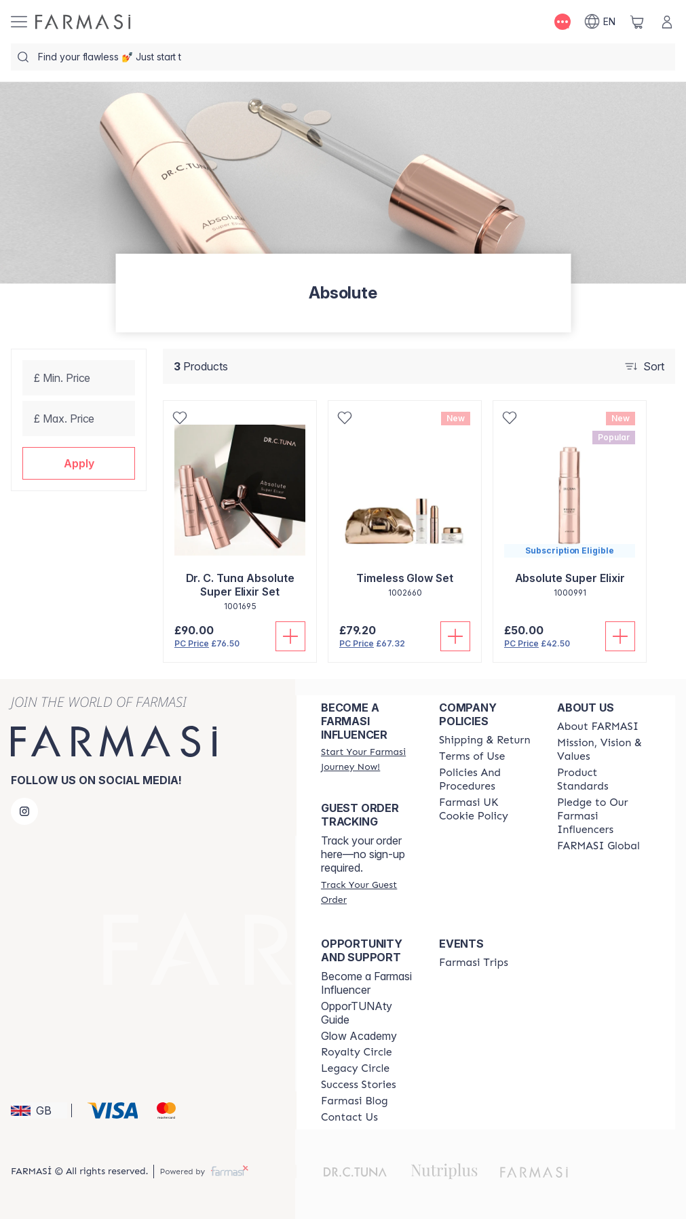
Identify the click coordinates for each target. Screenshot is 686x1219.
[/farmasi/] (82, 22)
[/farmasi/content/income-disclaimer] (486, 809)
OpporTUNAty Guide (356, 1012)
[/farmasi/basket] (637, 22)
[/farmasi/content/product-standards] (604, 779)
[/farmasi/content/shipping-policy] (485, 740)
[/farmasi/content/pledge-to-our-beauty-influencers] (604, 816)
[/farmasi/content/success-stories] (358, 1084)
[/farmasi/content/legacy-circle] (355, 1068)
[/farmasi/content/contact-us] (349, 1117)
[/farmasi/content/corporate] (598, 846)
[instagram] (24, 811)
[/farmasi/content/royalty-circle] (356, 1052)
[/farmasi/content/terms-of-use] (472, 756)
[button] (78, 463)
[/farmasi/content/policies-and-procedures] (486, 779)
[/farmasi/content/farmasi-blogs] (354, 1101)
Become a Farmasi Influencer (366, 983)
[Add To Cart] (290, 636)
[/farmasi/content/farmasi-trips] (473, 962)
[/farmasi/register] (368, 759)
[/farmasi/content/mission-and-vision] (604, 749)
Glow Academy (359, 1036)
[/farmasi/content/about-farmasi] (598, 726)
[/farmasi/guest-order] (368, 892)
